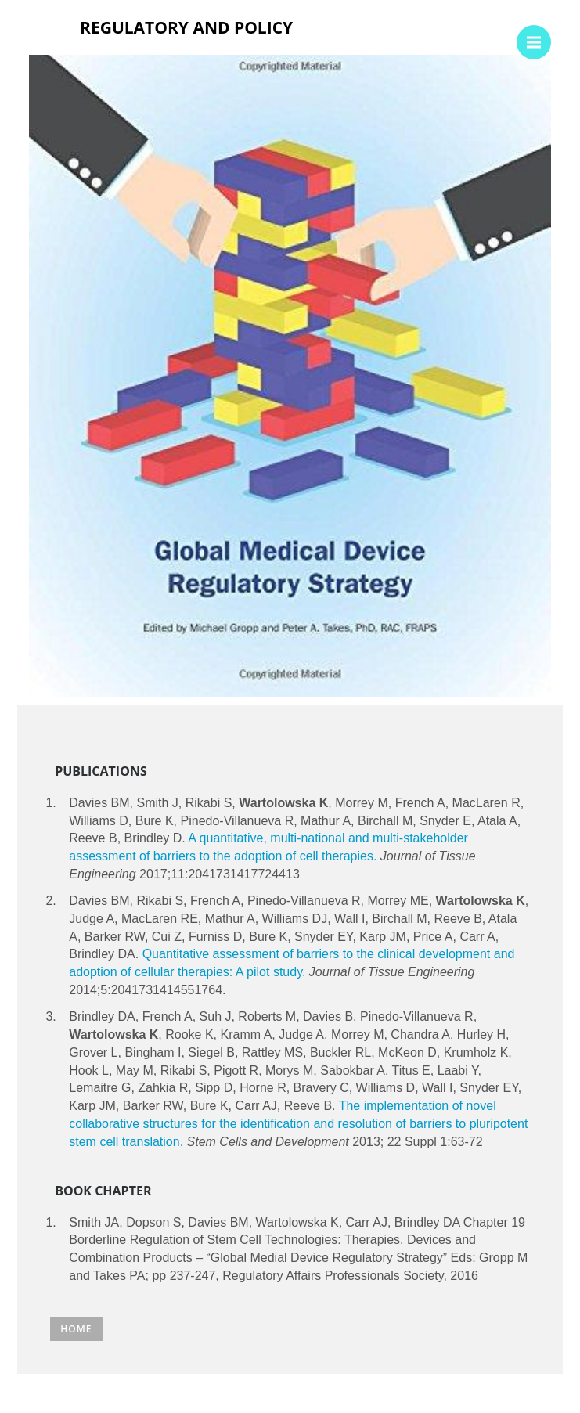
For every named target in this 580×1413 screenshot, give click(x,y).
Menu (539, 34)
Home (76, 1329)
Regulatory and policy (186, 27)
